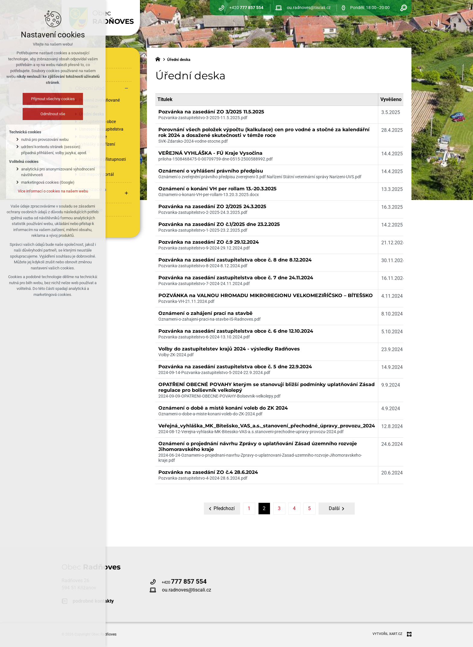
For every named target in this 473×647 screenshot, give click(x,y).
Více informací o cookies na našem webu (46, 191)
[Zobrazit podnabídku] (126, 193)
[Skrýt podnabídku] (126, 88)
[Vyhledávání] (403, 7)
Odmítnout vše (46, 114)
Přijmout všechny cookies (46, 99)
